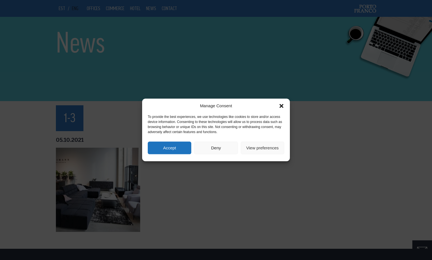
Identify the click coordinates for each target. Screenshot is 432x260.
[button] (281, 106)
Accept (169, 147)
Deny (216, 147)
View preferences (262, 147)
